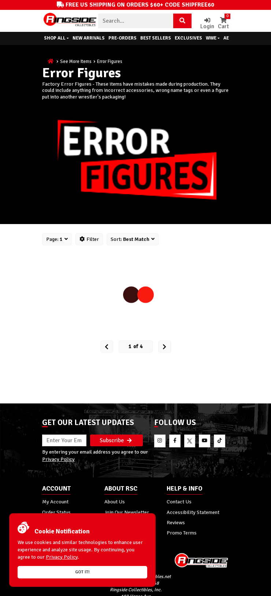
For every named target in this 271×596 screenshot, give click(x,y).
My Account (55, 501)
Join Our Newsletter (126, 512)
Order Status (56, 512)
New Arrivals (89, 38)
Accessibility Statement (193, 512)
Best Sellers (155, 38)
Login (207, 23)
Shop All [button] (56, 38)
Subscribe (116, 440)
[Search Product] (182, 21)
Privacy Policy (58, 459)
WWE (213, 38)
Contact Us (179, 501)
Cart (223, 23)
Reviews (176, 522)
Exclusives (188, 38)
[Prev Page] (106, 346)
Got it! (82, 572)
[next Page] (164, 346)
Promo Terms (182, 532)
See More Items (76, 61)
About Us (114, 501)
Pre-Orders (122, 38)
